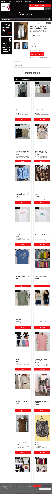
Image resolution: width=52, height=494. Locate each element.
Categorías (26, 19)
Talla (44, 43)
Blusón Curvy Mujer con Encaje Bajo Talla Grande (41, 152)
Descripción (17, 62)
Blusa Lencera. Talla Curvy (41, 276)
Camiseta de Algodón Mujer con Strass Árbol (42, 110)
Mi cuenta (42, 1)
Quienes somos (18, 1)
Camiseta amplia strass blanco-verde (41, 235)
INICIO (3, 1)
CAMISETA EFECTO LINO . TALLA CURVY (22, 318)
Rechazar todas (46, 486)
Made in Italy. (36, 60)
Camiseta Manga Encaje (21, 401)
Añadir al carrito (37, 54)
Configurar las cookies (18, 491)
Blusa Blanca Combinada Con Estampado (42, 402)
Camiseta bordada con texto (23, 234)
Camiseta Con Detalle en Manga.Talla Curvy (41, 360)
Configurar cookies (45, 489)
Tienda (9, 1)
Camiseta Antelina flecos (22, 442)
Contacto (3, 5)
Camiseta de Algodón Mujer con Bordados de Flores (22, 152)
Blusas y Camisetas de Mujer (41, 23)
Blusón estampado (39, 442)
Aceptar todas (36, 486)
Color (44, 40)
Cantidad (40, 46)
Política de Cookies (10, 488)
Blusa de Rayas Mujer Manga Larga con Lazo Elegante (23, 194)
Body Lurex (18, 359)
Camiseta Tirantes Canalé (41, 318)
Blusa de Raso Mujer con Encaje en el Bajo (22, 110)
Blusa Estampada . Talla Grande (41, 194)
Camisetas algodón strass (22, 276)
